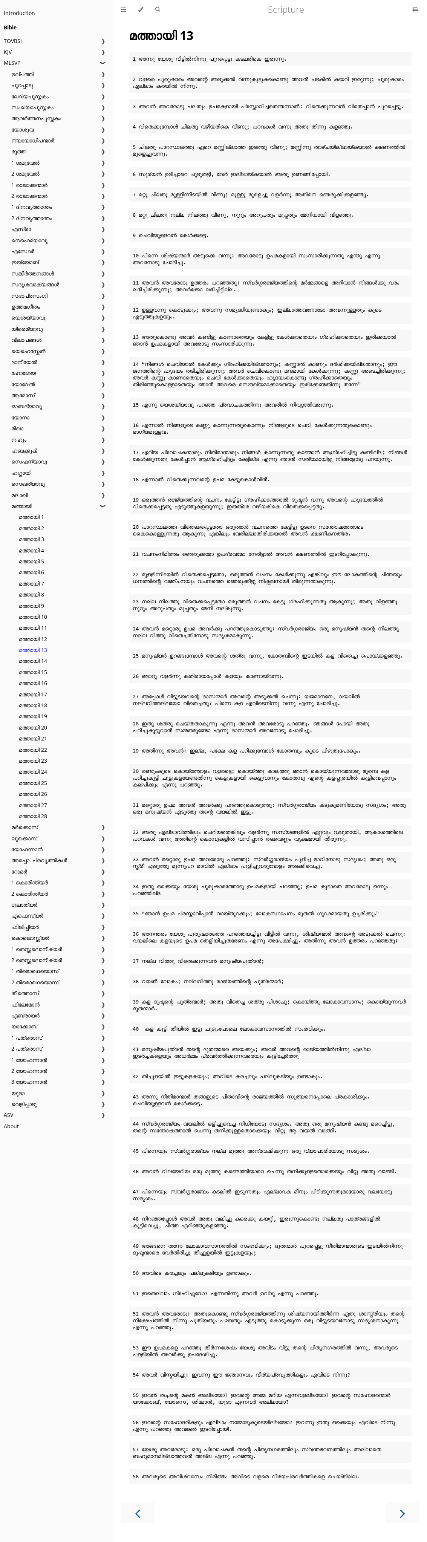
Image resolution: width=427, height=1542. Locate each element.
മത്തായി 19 (33, 716)
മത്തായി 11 (33, 627)
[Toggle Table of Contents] (123, 9)
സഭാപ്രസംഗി (29, 295)
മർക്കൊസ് (24, 827)
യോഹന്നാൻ (27, 849)
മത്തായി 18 (33, 705)
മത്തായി (21, 505)
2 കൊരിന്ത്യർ (29, 893)
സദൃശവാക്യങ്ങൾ (35, 284)
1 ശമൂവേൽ (25, 162)
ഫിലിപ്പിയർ (25, 926)
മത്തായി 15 (33, 672)
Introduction (19, 13)
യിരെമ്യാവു (27, 328)
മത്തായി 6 (31, 572)
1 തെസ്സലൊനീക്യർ (36, 949)
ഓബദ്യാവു (26, 406)
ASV (8, 1114)
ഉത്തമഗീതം (25, 306)
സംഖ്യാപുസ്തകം (32, 107)
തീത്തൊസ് (25, 993)
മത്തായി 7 (31, 583)
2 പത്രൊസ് (26, 1048)
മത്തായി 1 (31, 516)
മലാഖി (19, 495)
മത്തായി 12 (33, 638)
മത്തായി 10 (33, 616)
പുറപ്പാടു (22, 85)
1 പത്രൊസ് (26, 1037)
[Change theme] (140, 9)
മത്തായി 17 (33, 694)
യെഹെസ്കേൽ (28, 351)
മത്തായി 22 (33, 749)
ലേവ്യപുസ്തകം (30, 96)
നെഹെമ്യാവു (29, 240)
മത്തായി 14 (33, 660)
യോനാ (20, 417)
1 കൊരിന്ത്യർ (29, 882)
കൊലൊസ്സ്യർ (30, 937)
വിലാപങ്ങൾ (26, 339)
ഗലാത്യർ (24, 904)
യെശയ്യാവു (28, 317)
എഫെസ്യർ (27, 915)
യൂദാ (17, 1093)
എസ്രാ (21, 229)
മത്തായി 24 (33, 771)
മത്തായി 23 (33, 760)
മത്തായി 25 (33, 782)
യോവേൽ (23, 384)
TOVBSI (13, 40)
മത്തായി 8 (31, 594)
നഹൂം (18, 439)
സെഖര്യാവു (28, 483)
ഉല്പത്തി (22, 74)
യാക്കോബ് (24, 1026)
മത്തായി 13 (33, 649)
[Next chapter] (402, 1512)
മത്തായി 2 (31, 528)
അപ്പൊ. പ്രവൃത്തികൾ (39, 860)
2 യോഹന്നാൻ (29, 1070)
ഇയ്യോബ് (25, 262)
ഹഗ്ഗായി (21, 472)
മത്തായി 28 (33, 816)
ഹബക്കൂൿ (24, 450)
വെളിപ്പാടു (24, 1104)
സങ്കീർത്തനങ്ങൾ (32, 273)
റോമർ (19, 871)
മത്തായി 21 (33, 738)
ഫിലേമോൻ (25, 1004)
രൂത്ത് (18, 151)
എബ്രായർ (25, 1015)
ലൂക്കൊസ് (24, 838)
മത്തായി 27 (33, 805)
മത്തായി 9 (31, 605)
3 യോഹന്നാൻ (29, 1081)
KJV (8, 51)
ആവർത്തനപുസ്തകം (36, 118)
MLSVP (12, 62)
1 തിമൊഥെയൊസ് (34, 970)
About (11, 1126)
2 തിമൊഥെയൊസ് (34, 982)
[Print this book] (415, 9)
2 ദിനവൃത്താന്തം (31, 218)
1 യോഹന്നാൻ (29, 1059)
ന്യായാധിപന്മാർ (32, 140)
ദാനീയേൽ (24, 362)
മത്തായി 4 (31, 550)
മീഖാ (17, 428)
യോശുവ (22, 129)
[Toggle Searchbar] (157, 9)
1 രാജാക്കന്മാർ (29, 184)
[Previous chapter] (138, 1512)
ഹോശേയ (23, 372)
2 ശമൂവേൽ (25, 173)
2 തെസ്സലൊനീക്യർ (36, 960)
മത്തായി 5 (31, 561)
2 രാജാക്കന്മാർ (29, 195)
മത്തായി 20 (33, 727)
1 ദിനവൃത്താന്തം (31, 206)
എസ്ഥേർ (22, 251)
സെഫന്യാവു (29, 461)
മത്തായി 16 (33, 683)
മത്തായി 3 (31, 539)
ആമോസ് (23, 395)
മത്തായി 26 (33, 793)
